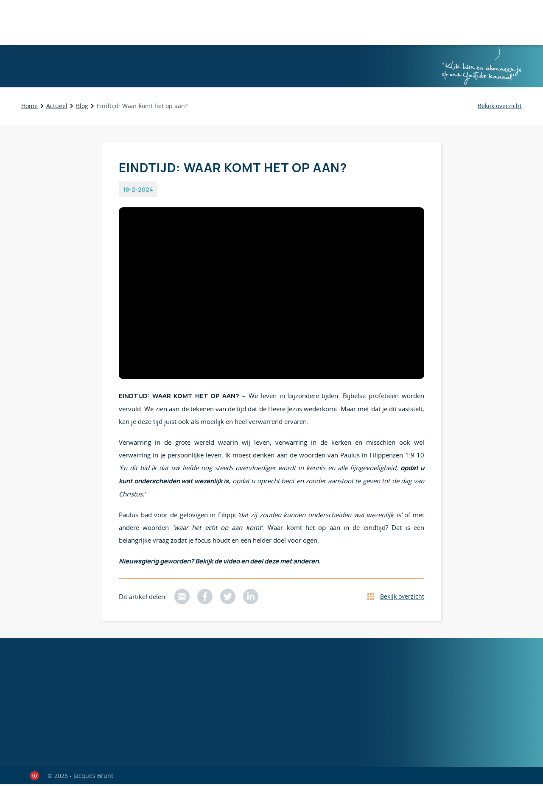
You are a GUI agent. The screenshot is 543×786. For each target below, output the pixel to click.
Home (29, 107)
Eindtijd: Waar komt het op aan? (142, 107)
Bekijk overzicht (402, 598)
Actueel (56, 107)
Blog (82, 107)
